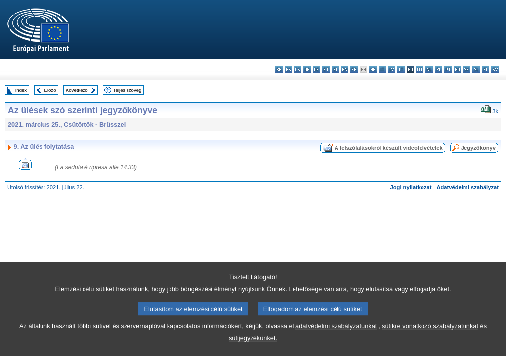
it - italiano (382, 69)
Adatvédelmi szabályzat (467, 187)
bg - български (279, 69)
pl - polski (438, 69)
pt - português (448, 69)
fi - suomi (485, 69)
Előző (50, 90)
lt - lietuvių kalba (401, 69)
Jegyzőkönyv (478, 148)
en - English (344, 69)
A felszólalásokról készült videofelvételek (389, 148)
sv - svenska (495, 69)
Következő (77, 90)
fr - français (354, 69)
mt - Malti (419, 69)
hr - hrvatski (373, 69)
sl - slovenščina (476, 69)
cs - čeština (297, 69)
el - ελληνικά (335, 69)
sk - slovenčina (466, 69)
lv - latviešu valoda (391, 69)
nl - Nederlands (429, 69)
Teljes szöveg (127, 90)
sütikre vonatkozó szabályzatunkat (430, 348)
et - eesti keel (326, 69)
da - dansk (307, 69)
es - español (288, 69)
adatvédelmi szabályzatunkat (336, 348)
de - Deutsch (316, 69)
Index (21, 90)
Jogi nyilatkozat (411, 187)
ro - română (457, 69)
